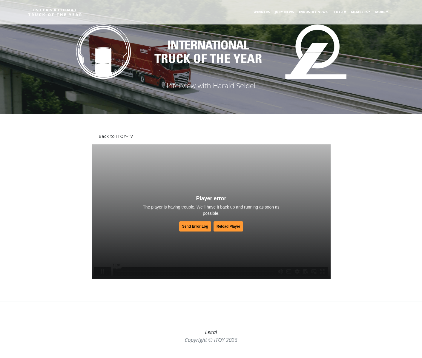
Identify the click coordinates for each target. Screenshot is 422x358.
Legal (211, 332)
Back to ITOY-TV (116, 136)
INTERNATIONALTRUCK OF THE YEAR (55, 12)
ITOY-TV (339, 12)
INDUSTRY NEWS (313, 12)
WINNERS (262, 12)
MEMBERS (359, 12)
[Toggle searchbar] (392, 14)
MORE (380, 12)
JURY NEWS (284, 12)
